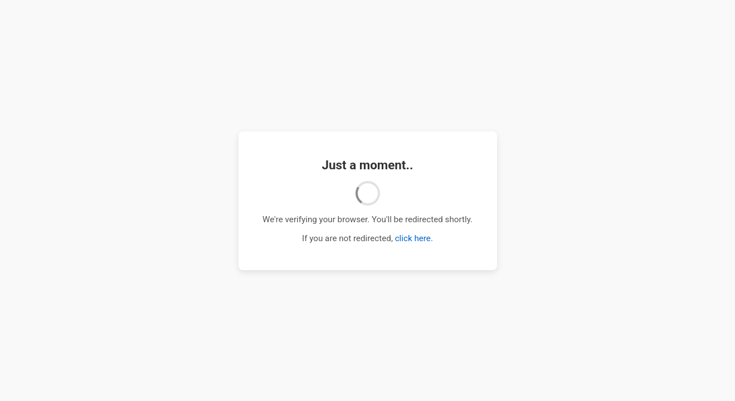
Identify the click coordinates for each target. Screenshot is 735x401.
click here (413, 238)
